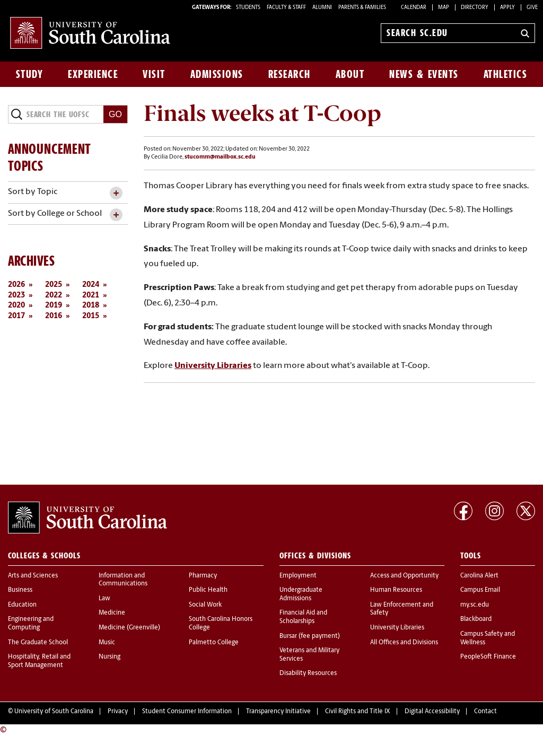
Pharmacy (203, 576)
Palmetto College (214, 642)
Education (22, 605)
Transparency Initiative (278, 711)
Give (532, 8)
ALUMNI (322, 8)
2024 (90, 285)
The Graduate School (38, 642)
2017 (16, 316)
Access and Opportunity (404, 576)
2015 (90, 316)
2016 (53, 316)
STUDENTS (248, 8)
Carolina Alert (479, 576)
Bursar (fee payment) (309, 636)
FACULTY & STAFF (286, 8)
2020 (16, 306)
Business (20, 590)
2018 (90, 306)
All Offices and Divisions (404, 642)
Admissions (216, 74)
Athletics (506, 74)
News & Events (424, 74)
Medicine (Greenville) (129, 628)
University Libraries (212, 366)
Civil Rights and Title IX (357, 711)
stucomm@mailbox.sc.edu (220, 157)
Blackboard (476, 619)
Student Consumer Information (187, 711)
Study (29, 74)
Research (289, 74)
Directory (474, 8)
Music (107, 642)
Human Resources (396, 590)
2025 (53, 285)
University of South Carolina (53, 711)
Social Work (205, 605)
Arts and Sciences (33, 576)
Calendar (413, 8)
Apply (507, 8)
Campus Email (480, 590)
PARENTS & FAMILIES (362, 8)
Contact (485, 711)
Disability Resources (308, 673)
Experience (93, 74)
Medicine (112, 613)
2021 (90, 296)
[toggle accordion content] (115, 193)
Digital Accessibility (432, 711)
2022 (53, 296)
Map (443, 8)
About (350, 74)
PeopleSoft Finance (488, 657)
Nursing (109, 657)
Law (104, 598)
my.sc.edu (474, 605)
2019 (53, 306)
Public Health (208, 590)
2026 (16, 285)
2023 (16, 296)
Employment (298, 576)
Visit (154, 74)
